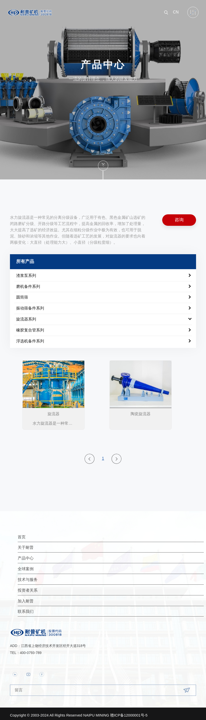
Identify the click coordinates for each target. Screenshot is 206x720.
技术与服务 (57, 577)
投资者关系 (57, 587)
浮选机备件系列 (30, 338)
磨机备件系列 (28, 284)
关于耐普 (55, 545)
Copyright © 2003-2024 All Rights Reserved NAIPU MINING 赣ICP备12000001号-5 (79, 712)
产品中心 (55, 555)
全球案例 (55, 566)
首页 (51, 534)
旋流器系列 (26, 317)
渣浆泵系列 (26, 273)
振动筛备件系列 (30, 306)
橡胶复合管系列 (30, 327)
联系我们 (55, 609)
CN (176, 9)
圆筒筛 (22, 295)
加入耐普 (55, 598)
